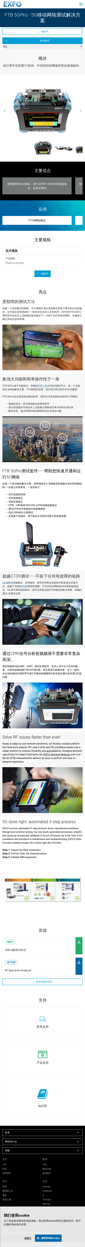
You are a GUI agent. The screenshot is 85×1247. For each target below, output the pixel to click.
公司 (4, 1164)
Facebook (47, 1191)
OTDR (25, 586)
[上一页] (4, 111)
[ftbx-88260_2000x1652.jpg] (64, 148)
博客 (4, 1195)
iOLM (5, 582)
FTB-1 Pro (43, 385)
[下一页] (80, 111)
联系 (4, 1169)
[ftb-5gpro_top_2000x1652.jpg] (42, 110)
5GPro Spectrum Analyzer (56, 754)
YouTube (47, 1199)
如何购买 (47, 1173)
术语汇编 (6, 1199)
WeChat (46, 1204)
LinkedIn (46, 1186)
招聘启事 (6, 1173)
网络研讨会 (7, 1191)
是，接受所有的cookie (48, 1238)
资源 (4, 1186)
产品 (45, 1164)
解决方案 (47, 1169)
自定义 (27, 1238)
